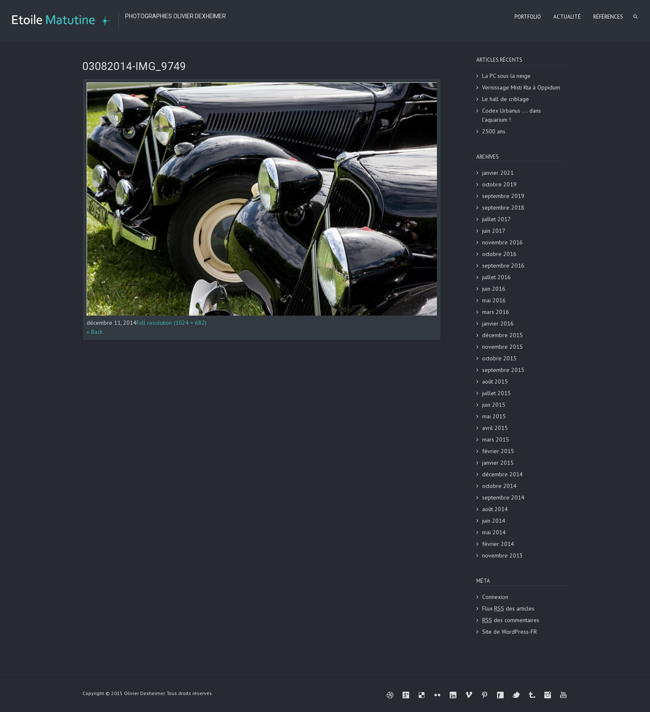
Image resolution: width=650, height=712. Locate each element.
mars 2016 (495, 312)
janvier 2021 (498, 172)
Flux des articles (508, 608)
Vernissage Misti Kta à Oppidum (521, 87)
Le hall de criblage (505, 99)
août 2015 (495, 381)
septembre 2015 (503, 370)
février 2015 (498, 451)
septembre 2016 (503, 265)
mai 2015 (494, 416)
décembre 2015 (502, 335)
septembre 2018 (503, 207)
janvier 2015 (498, 462)
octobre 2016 (499, 254)
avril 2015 (495, 428)
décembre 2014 (502, 474)
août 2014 (495, 509)
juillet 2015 (496, 393)
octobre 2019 (499, 184)
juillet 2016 (496, 277)
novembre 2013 (502, 555)
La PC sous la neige (506, 76)
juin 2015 (493, 404)
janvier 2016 (498, 323)
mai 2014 (494, 532)
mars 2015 (495, 439)
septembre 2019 (503, 196)
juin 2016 (493, 288)
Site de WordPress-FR (509, 631)
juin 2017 (493, 230)
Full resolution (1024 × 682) (171, 322)
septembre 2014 (503, 497)
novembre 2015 (502, 346)
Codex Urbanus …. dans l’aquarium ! (511, 115)
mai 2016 (494, 300)
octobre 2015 (499, 358)
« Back (94, 331)
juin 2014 (493, 520)
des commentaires (510, 620)
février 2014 (498, 544)
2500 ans (493, 131)
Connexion (495, 597)
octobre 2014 (499, 486)
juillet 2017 (496, 219)
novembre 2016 (502, 242)
